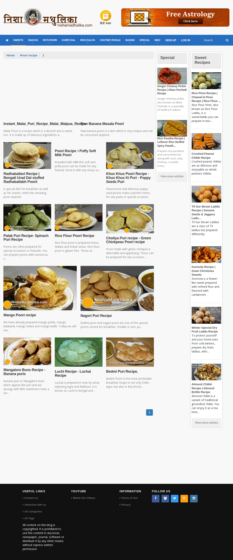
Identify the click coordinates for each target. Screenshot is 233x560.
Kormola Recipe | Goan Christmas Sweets (203, 270)
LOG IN (185, 40)
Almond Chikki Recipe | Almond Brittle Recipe (203, 388)
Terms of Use (129, 497)
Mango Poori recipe (19, 315)
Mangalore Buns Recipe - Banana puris (24, 372)
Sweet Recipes (203, 60)
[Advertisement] (79, 89)
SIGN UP (170, 40)
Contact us (31, 497)
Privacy (125, 504)
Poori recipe (28, 55)
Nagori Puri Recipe (96, 316)
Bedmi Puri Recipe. (121, 371)
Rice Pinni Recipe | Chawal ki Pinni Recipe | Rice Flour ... (206, 97)
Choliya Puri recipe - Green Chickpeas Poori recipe (128, 240)
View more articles (172, 176)
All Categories (33, 511)
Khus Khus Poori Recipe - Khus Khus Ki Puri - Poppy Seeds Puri (128, 178)
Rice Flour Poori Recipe (74, 236)
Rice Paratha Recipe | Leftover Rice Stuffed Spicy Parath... (170, 142)
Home (10, 55)
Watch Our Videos (84, 497)
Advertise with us (35, 504)
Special (167, 57)
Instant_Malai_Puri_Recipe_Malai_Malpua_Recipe (44, 124)
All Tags (29, 518)
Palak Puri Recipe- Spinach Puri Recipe (25, 238)
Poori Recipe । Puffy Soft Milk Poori (75, 153)
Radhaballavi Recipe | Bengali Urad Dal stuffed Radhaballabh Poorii (23, 178)
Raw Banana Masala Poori (102, 124)
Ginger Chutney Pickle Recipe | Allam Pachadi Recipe (171, 90)
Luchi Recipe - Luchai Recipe (72, 373)
